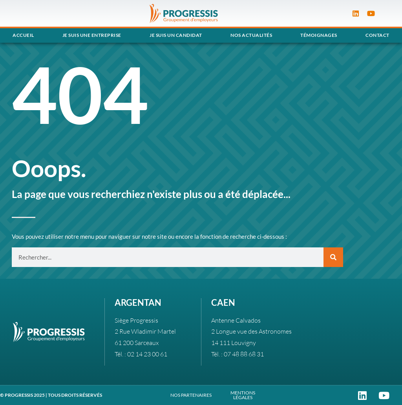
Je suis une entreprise (91, 35)
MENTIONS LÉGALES (242, 395)
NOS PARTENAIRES (191, 395)
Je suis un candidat (176, 35)
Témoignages (318, 35)
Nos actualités (251, 35)
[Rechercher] (333, 257)
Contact (377, 35)
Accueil (23, 35)
